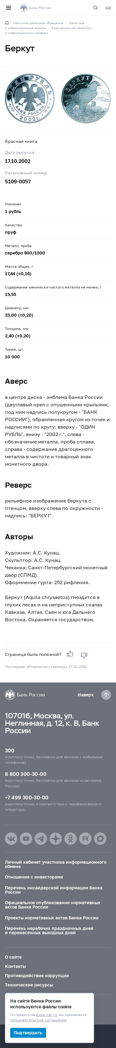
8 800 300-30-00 (25, 774)
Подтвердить (28, 1032)
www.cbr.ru (46, 1015)
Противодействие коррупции (37, 975)
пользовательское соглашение (38, 1020)
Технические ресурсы (29, 984)
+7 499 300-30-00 (26, 797)
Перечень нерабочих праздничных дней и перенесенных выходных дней (49, 930)
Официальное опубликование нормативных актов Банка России (52, 904)
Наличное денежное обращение (38, 23)
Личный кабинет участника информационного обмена (55, 864)
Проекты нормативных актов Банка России (52, 917)
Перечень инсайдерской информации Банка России (53, 890)
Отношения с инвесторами (34, 876)
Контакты (15, 966)
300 (9, 750)
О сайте (13, 957)
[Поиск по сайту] (99, 8)
